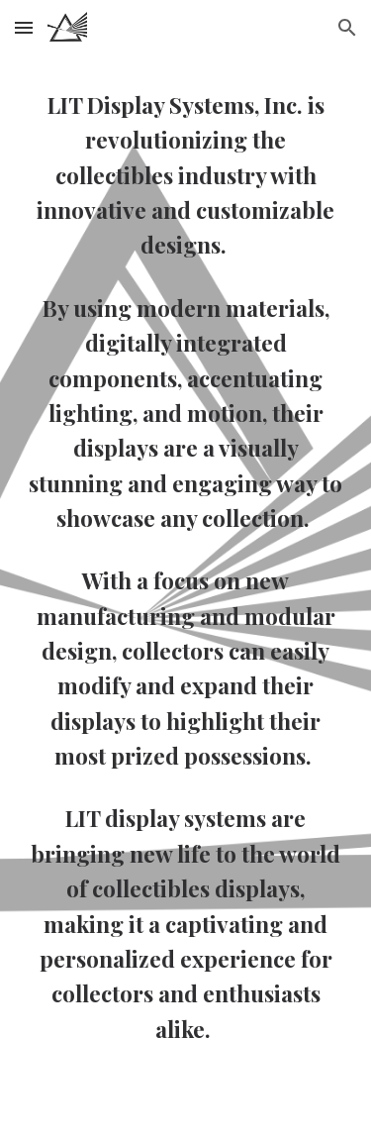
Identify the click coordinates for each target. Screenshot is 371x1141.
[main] (186, 566)
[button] (23, 27)
